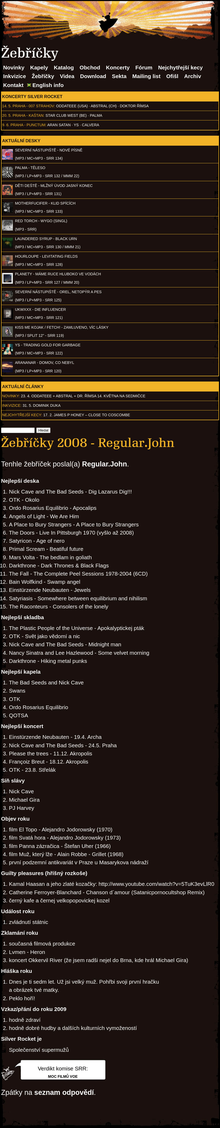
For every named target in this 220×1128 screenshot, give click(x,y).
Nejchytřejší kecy (180, 67)
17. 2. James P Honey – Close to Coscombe (86, 415)
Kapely (39, 67)
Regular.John (104, 464)
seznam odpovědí (64, 1092)
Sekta (119, 76)
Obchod (90, 67)
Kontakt (13, 85)
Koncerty (118, 67)
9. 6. (5, 125)
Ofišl (172, 76)
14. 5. (7, 106)
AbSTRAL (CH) (104, 106)
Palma (96, 115)
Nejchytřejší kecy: (22, 415)
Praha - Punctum (28, 125)
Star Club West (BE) (66, 115)
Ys (76, 125)
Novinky (13, 67)
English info (48, 85)
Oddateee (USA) (72, 106)
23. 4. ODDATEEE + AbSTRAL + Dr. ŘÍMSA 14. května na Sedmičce (83, 396)
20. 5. (7, 115)
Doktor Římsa (134, 106)
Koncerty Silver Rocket (32, 96)
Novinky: (11, 396)
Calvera (90, 125)
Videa (67, 76)
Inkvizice (14, 76)
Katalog (64, 67)
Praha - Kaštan (28, 115)
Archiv (192, 76)
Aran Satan (59, 125)
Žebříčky (43, 76)
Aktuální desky (21, 140)
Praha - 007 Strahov (33, 106)
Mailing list (146, 76)
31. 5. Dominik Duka (42, 405)
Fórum (143, 67)
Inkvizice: (12, 405)
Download (93, 76)
